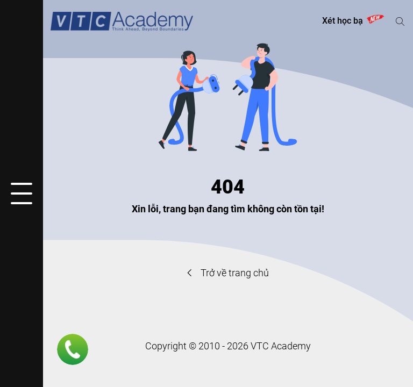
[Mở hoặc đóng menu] (21, 193)
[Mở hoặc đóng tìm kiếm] (400, 21)
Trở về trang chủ (228, 272)
